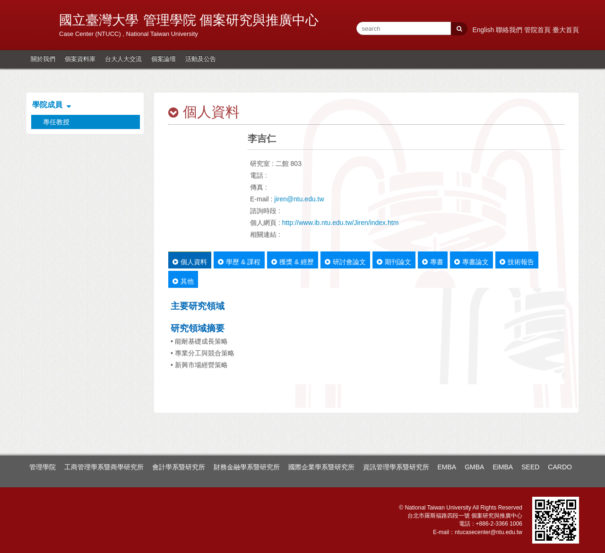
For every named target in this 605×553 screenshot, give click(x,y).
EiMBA (503, 467)
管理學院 (42, 467)
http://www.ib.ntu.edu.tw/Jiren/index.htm (340, 222)
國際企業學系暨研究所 (321, 467)
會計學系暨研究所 (178, 467)
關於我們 (43, 58)
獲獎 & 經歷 (292, 262)
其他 (183, 281)
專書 (432, 262)
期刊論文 (394, 262)
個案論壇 (163, 58)
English (484, 30)
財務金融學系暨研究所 (247, 467)
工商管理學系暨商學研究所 (104, 467)
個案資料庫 (80, 58)
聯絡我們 (510, 30)
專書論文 (471, 262)
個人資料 (190, 262)
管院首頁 (538, 30)
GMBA (474, 467)
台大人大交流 (123, 58)
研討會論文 (345, 262)
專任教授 (56, 122)
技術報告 (517, 262)
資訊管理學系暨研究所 (396, 467)
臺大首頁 (566, 30)
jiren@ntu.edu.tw (299, 199)
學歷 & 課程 (239, 262)
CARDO (560, 467)
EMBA (447, 467)
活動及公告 (200, 58)
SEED (530, 467)
